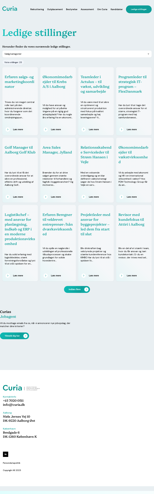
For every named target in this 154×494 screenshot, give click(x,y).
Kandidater (117, 9)
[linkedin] (5, 454)
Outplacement (55, 9)
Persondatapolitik (11, 463)
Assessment (87, 9)
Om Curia (102, 9)
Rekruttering (37, 9)
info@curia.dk (14, 404)
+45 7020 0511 (13, 400)
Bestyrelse (71, 9)
